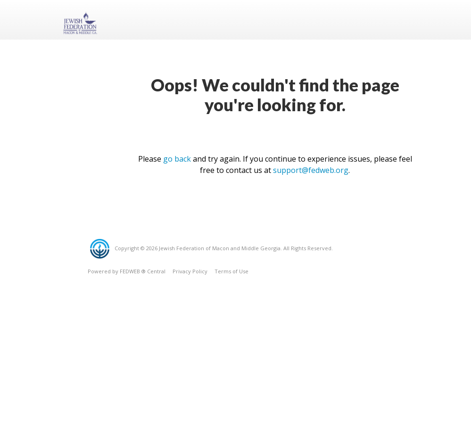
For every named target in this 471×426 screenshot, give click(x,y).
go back (177, 159)
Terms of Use (231, 271)
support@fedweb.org (310, 170)
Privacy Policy (190, 271)
